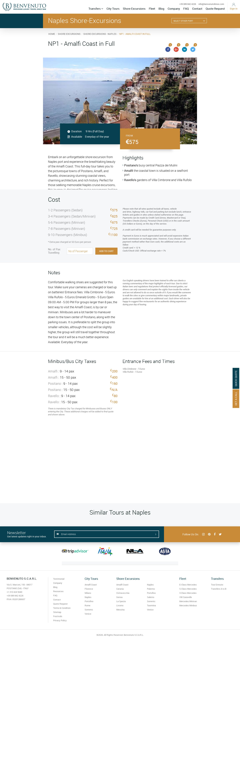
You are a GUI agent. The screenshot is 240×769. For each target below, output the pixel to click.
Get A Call (236, 398)
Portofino (89, 601)
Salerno (150, 597)
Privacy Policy (60, 620)
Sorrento (89, 609)
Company (174, 8)
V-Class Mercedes (187, 592)
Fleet (152, 8)
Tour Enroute (217, 584)
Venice (88, 613)
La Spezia (121, 601)
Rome (87, 605)
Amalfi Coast (91, 584)
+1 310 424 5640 (14, 591)
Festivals (57, 616)
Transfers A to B (218, 588)
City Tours (113, 8)
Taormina (151, 605)
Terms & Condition (61, 607)
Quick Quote (236, 378)
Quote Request (215, 8)
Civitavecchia (122, 592)
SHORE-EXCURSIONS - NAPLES (99, 33)
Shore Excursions (134, 8)
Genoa (119, 597)
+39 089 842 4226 (187, 3)
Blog (161, 8)
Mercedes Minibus (188, 605)
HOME (51, 33)
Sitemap (57, 612)
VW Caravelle (185, 597)
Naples (88, 597)
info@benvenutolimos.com (211, 3)
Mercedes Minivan (188, 601)
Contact (197, 8)
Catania (120, 588)
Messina (120, 609)
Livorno (119, 605)
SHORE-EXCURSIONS (69, 33)
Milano (88, 592)
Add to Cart (106, 251)
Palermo (151, 588)
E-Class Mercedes (188, 584)
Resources (58, 591)
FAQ (186, 8)
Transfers (95, 8)
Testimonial (58, 578)
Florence (89, 588)
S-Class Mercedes (188, 588)
